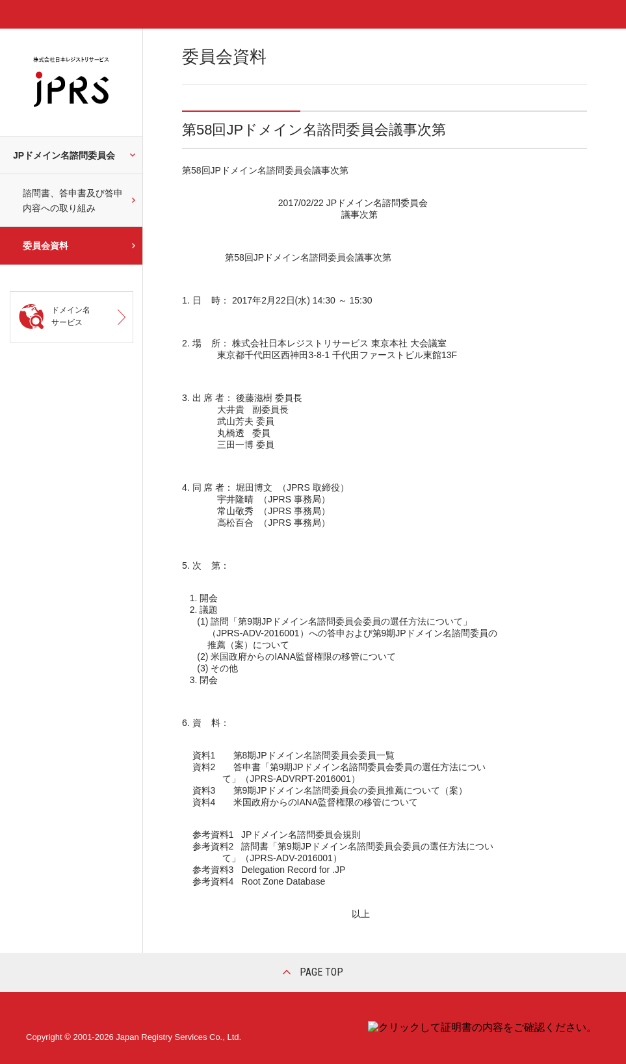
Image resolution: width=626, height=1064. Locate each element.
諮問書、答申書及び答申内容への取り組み (73, 200)
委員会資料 (45, 245)
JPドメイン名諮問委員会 (64, 155)
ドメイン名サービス (70, 316)
